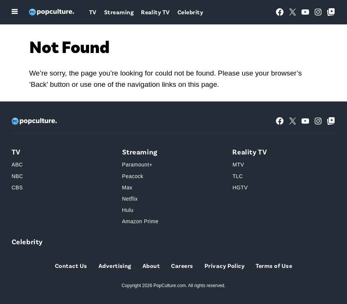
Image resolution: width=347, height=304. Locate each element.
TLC (237, 176)
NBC (17, 176)
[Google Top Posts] (330, 12)
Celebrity (190, 11)
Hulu (127, 210)
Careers (182, 265)
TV (93, 11)
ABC (17, 165)
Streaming (118, 11)
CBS (17, 188)
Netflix (130, 199)
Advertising (114, 265)
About (151, 265)
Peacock (133, 176)
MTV (238, 165)
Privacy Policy (225, 265)
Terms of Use (274, 265)
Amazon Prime (140, 221)
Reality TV (155, 11)
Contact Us (71, 265)
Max (127, 188)
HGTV (240, 188)
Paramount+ (137, 165)
